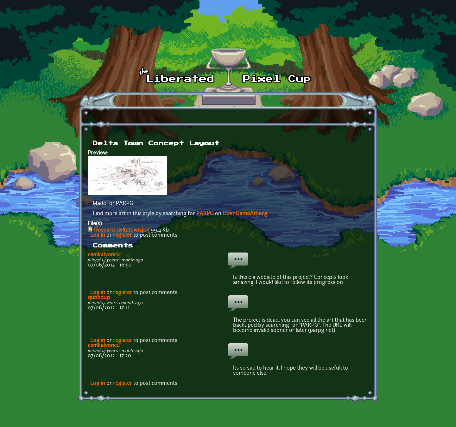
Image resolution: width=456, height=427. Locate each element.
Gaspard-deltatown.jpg (121, 230)
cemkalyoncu (104, 255)
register (122, 235)
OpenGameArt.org (245, 213)
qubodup (99, 297)
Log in (97, 235)
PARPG (205, 213)
